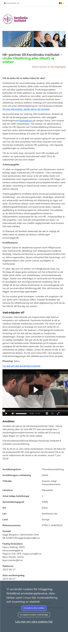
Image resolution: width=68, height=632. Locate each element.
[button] (61, 3)
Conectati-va (11, 3)
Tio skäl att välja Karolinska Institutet (21, 366)
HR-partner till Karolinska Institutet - (32, 58)
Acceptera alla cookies (34, 608)
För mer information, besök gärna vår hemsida (25, 109)
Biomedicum (26, 120)
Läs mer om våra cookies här (34, 622)
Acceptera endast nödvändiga (34, 614)
